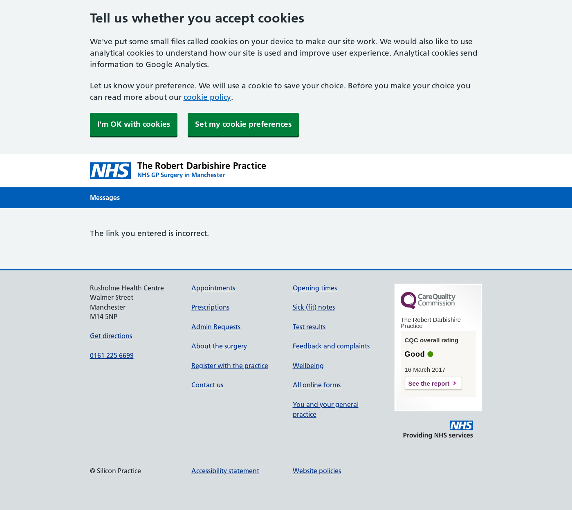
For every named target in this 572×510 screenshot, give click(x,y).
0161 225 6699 (112, 355)
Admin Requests (215, 327)
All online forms (317, 385)
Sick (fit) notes (314, 307)
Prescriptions (210, 307)
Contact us (207, 385)
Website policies (317, 471)
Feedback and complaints (331, 346)
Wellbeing (308, 366)
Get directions (111, 336)
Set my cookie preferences (243, 124)
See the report (429, 383)
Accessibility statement (225, 471)
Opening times (315, 288)
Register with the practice (229, 366)
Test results (309, 327)
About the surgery (219, 346)
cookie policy (207, 97)
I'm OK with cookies (133, 124)
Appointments (213, 288)
